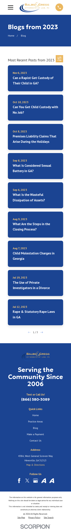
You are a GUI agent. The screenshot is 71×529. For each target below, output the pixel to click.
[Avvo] (43, 480)
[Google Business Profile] (35, 480)
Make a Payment (35, 434)
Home (35, 415)
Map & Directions (35, 464)
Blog (35, 427)
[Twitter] (27, 480)
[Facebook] (19, 480)
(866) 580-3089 (35, 399)
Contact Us (35, 440)
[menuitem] (21, 517)
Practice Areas (35, 421)
